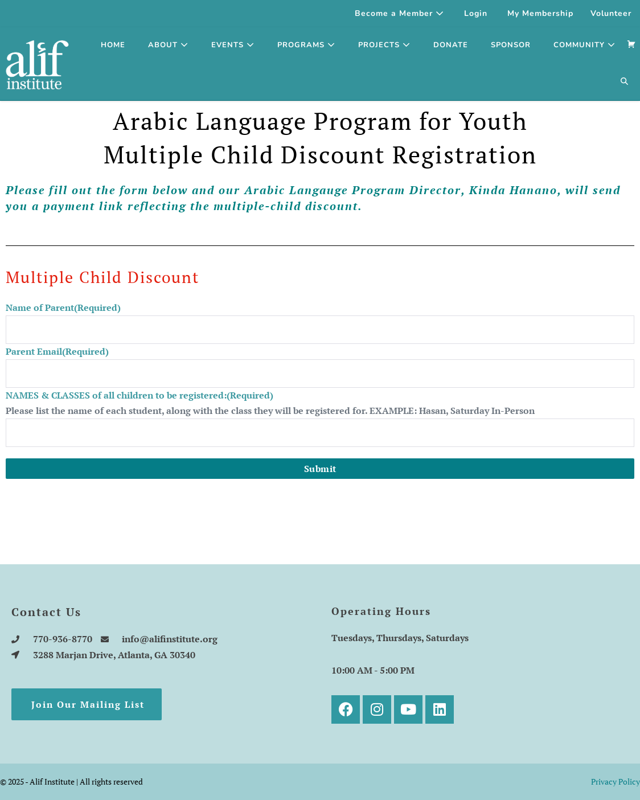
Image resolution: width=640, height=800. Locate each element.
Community (584, 45)
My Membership (540, 13)
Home (113, 45)
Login (475, 13)
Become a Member (399, 13)
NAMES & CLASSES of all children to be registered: (139, 395)
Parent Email (57, 351)
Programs (306, 45)
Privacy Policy (615, 781)
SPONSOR (511, 45)
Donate (450, 45)
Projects (384, 45)
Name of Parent (63, 307)
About (168, 45)
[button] (624, 82)
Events (233, 45)
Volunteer (610, 13)
